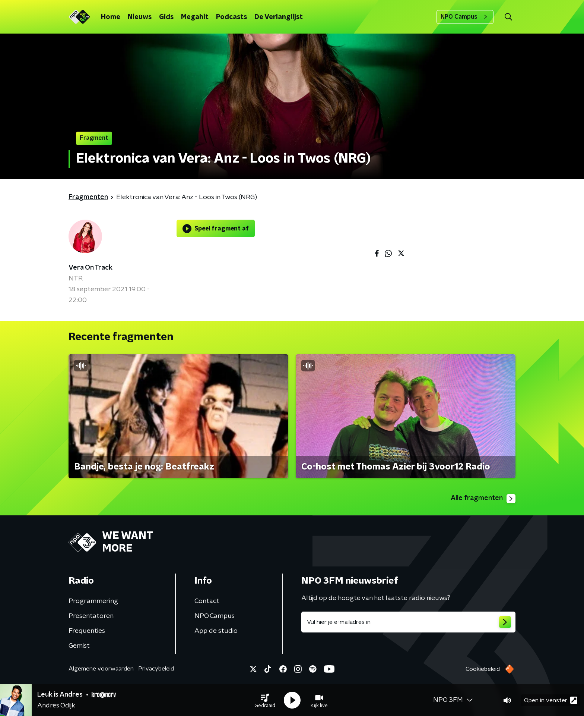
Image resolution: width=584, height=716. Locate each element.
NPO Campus (465, 17)
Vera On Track (90, 267)
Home (110, 17)
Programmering (93, 601)
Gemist (79, 646)
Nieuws (140, 17)
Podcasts (231, 17)
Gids (166, 17)
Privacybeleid (156, 669)
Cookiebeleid (483, 669)
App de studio (216, 631)
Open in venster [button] (550, 700)
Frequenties (87, 631)
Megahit (195, 17)
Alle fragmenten (483, 498)
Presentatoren (91, 616)
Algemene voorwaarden (101, 669)
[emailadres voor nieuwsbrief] (408, 622)
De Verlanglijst (278, 17)
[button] (265, 700)
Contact (206, 601)
